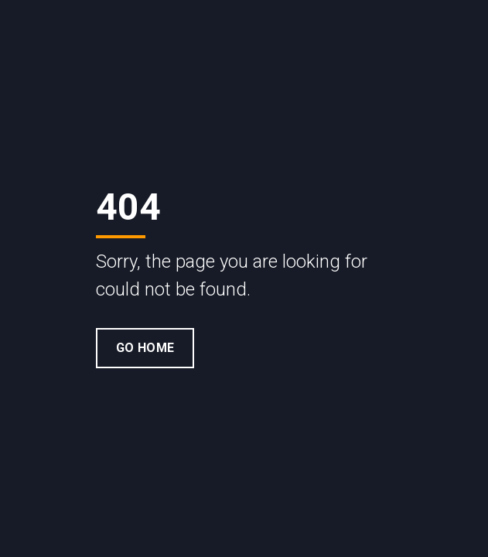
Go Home (145, 347)
